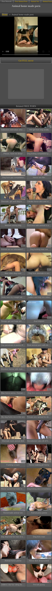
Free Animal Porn (21, 1)
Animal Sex (35, 1)
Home (4, 14)
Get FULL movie (25, 61)
